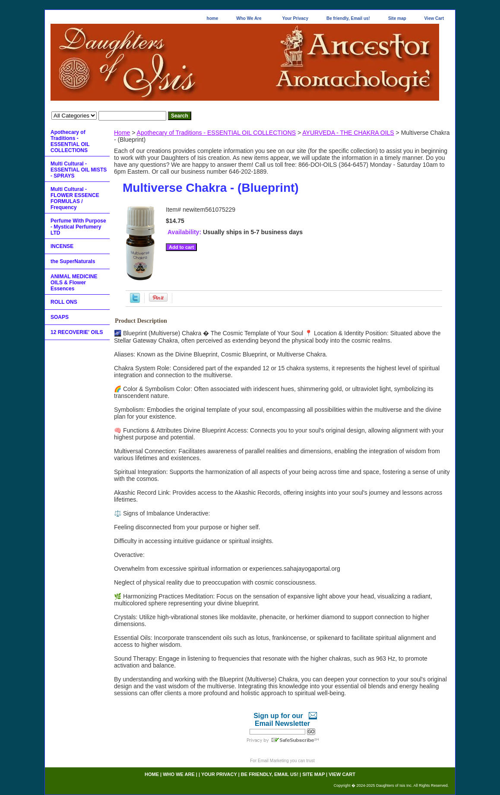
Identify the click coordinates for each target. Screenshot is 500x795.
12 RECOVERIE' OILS (77, 332)
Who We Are (248, 18)
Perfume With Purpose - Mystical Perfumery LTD (78, 227)
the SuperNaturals (73, 261)
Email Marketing (273, 760)
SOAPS (60, 317)
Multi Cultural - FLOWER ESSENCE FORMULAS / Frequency (75, 198)
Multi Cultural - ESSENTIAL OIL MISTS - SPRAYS (79, 170)
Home (122, 132)
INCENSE (62, 246)
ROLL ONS (64, 302)
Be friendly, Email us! (348, 18)
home (212, 18)
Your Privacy (295, 18)
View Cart (434, 18)
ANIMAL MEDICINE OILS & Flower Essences (74, 282)
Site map (397, 18)
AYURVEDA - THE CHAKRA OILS (348, 132)
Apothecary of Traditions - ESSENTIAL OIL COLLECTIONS (216, 132)
